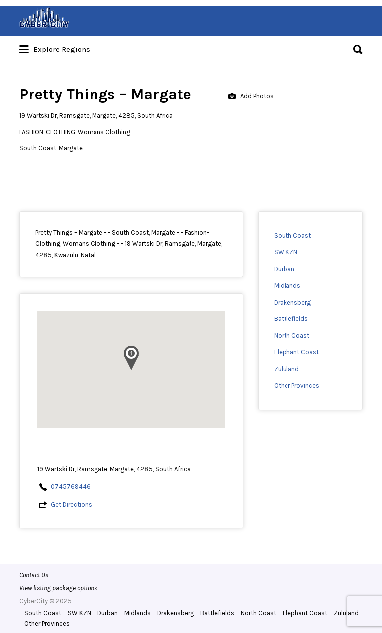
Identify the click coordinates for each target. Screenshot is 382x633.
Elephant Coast (296, 352)
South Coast (292, 235)
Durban (284, 269)
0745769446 (71, 486)
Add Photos (251, 96)
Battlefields (291, 318)
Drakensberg (292, 302)
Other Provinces (296, 385)
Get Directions (71, 504)
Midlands (287, 285)
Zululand (286, 369)
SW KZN (285, 252)
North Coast (291, 335)
